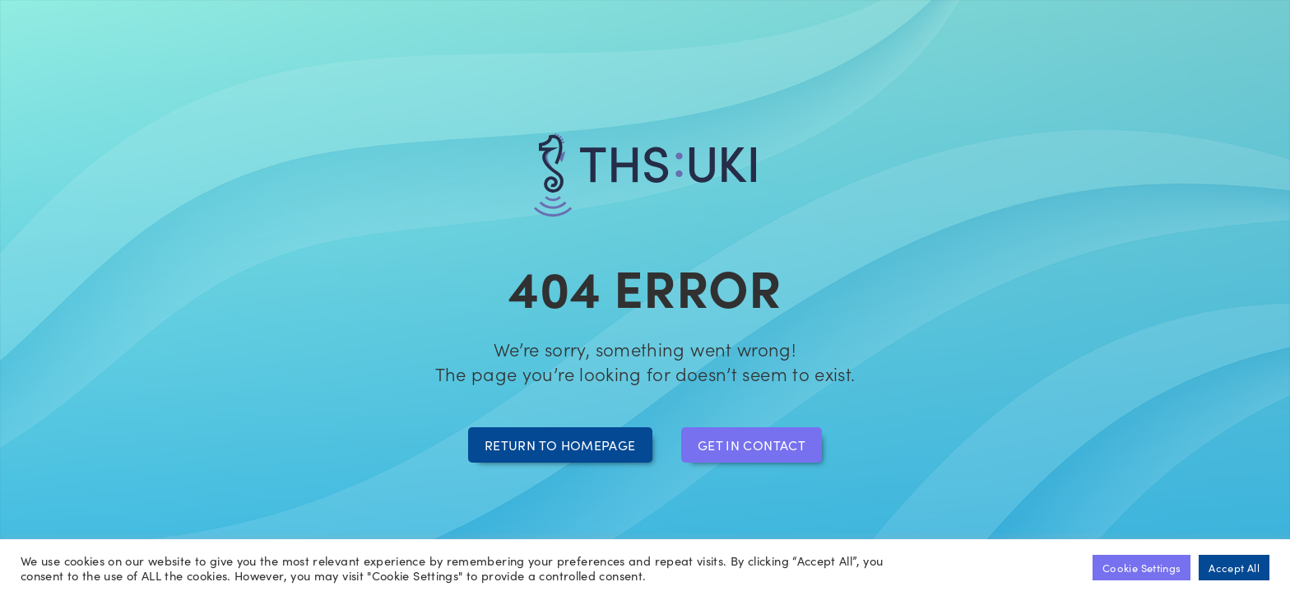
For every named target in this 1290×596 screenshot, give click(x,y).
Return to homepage (560, 444)
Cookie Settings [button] (1141, 567)
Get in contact (751, 444)
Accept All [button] (1234, 567)
